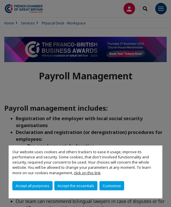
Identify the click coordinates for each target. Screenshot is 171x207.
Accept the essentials (75, 185)
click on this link (87, 172)
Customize (112, 185)
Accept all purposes (32, 185)
